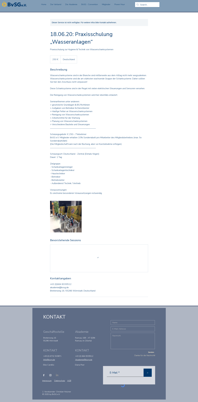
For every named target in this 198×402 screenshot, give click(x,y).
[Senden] (151, 352)
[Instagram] (50, 375)
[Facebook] (43, 375)
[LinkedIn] (57, 375)
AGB (69, 380)
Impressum (47, 380)
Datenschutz (59, 380)
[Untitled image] (66, 216)
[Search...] (147, 4)
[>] (148, 373)
